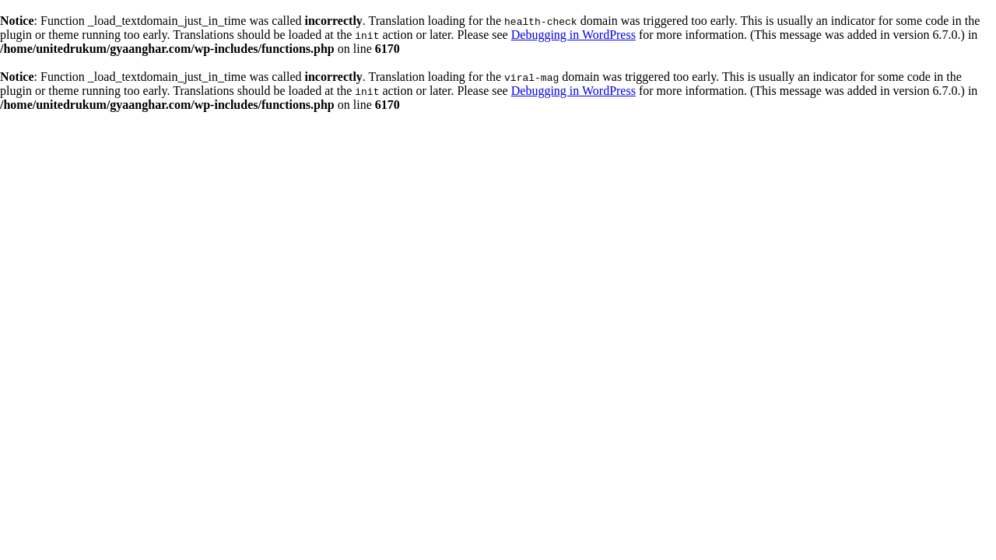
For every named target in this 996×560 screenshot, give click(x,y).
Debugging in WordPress (573, 34)
